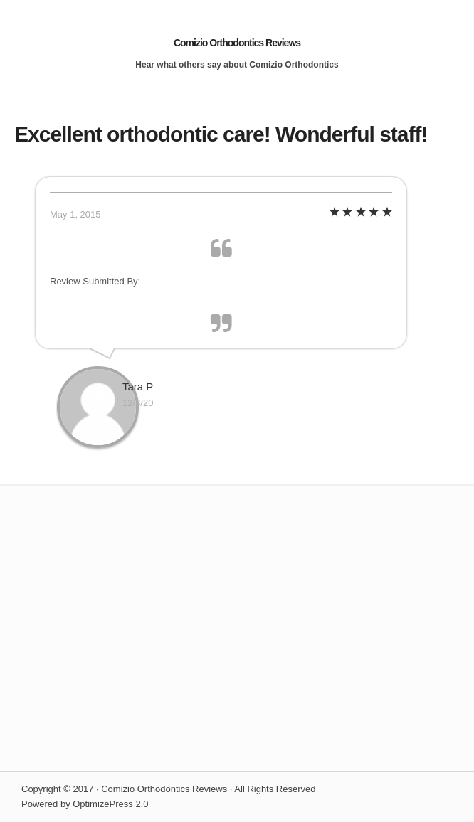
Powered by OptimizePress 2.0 (84, 804)
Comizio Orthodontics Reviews (237, 42)
